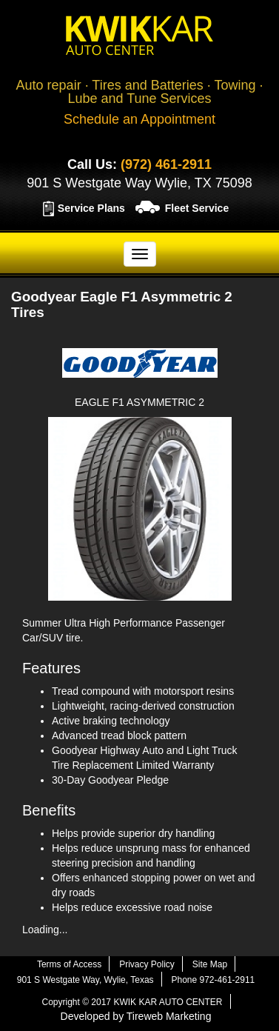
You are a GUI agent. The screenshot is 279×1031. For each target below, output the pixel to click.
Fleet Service (197, 208)
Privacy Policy (147, 964)
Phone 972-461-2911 (213, 980)
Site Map (209, 964)
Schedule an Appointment (139, 119)
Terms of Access (69, 964)
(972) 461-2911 (166, 164)
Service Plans (91, 208)
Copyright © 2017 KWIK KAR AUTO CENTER (131, 1002)
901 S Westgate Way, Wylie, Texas (85, 980)
